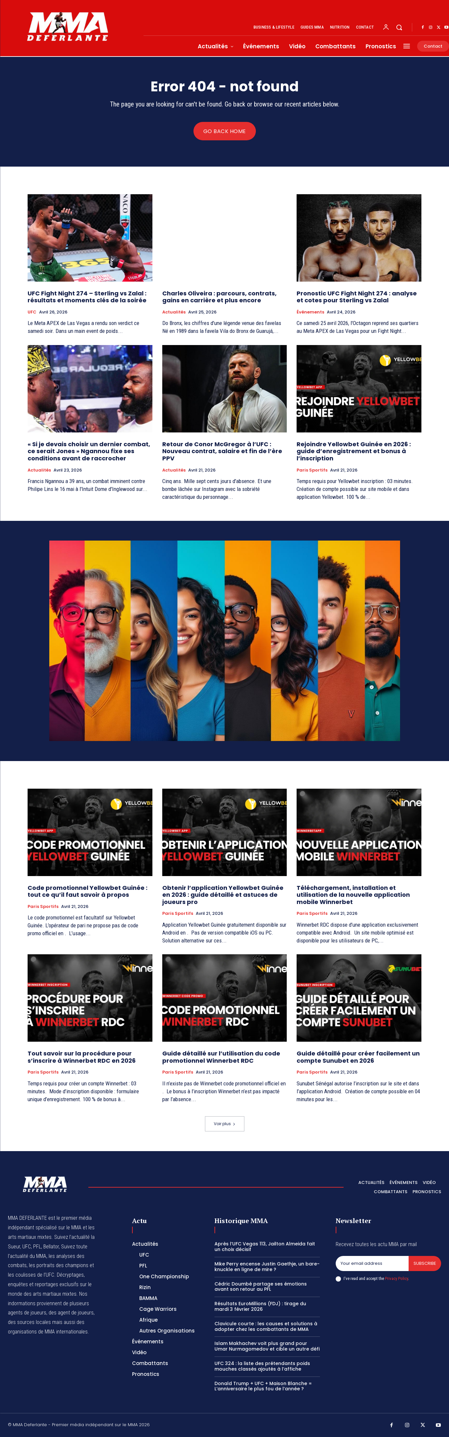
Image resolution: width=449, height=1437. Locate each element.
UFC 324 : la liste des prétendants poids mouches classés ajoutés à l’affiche (262, 1366)
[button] (399, 27)
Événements (310, 312)
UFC (32, 312)
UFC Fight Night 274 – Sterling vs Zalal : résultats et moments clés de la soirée (87, 297)
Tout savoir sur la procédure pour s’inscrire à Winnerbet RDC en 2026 (82, 1057)
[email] (372, 1263)
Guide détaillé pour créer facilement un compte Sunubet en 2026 (358, 1057)
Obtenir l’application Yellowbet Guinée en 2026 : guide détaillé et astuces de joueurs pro (222, 895)
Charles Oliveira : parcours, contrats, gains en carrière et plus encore (219, 297)
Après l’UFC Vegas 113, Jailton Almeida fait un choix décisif (264, 1246)
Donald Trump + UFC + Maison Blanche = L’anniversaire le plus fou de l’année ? (263, 1386)
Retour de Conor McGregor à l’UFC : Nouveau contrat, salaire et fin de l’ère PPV (222, 451)
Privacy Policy (396, 1278)
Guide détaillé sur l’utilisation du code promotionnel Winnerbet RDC (221, 1057)
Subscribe (425, 1263)
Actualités (174, 312)
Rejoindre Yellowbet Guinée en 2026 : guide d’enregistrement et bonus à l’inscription (354, 451)
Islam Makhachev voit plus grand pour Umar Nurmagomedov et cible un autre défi (267, 1346)
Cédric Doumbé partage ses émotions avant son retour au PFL (260, 1287)
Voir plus (225, 1123)
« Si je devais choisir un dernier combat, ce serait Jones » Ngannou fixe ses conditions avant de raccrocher (89, 451)
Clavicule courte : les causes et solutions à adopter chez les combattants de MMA (265, 1326)
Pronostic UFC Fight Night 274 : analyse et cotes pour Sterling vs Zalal (357, 297)
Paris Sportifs (312, 470)
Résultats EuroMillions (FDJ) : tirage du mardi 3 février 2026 (260, 1306)
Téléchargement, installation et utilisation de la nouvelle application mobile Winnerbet (353, 895)
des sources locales (29, 1322)
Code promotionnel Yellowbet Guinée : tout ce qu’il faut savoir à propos (87, 891)
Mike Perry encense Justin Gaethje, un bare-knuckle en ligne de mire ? (267, 1267)
